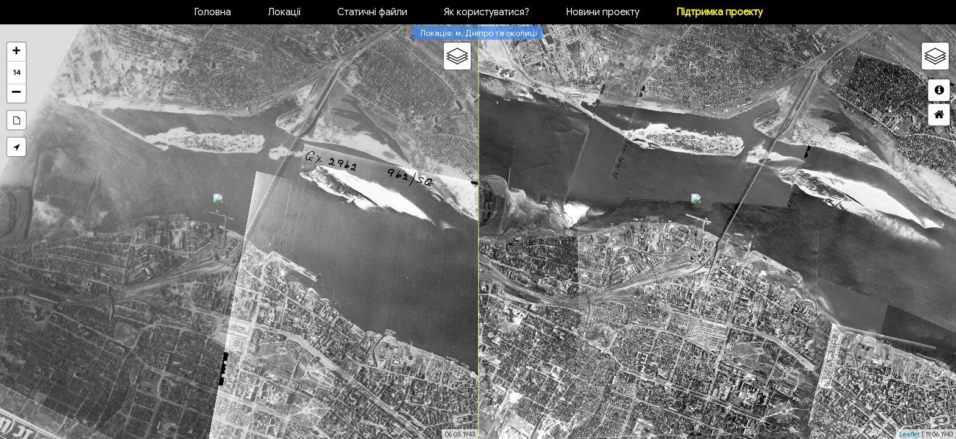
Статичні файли (372, 12)
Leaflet (909, 434)
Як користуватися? (486, 12)
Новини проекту (603, 12)
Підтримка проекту (719, 12)
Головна (212, 12)
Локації (284, 12)
